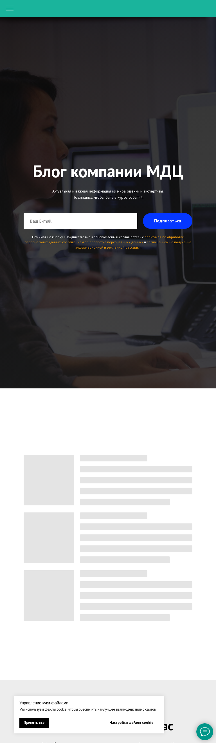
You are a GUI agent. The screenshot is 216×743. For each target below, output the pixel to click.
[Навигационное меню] (10, 8)
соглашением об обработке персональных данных (102, 242)
